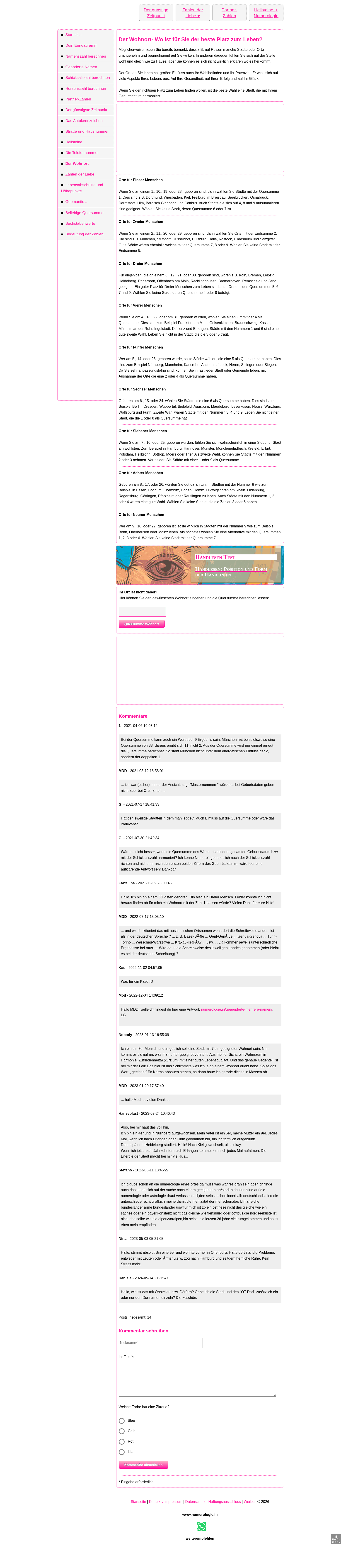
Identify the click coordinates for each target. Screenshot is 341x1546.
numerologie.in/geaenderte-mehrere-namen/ (236, 1009)
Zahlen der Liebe (77, 175)
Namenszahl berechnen (83, 57)
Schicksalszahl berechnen (85, 78)
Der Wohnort (75, 164)
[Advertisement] (86, 326)
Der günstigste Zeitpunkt (84, 110)
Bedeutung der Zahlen (82, 235)
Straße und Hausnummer (85, 132)
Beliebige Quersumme (82, 213)
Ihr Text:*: (126, 1357)
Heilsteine (71, 143)
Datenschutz (195, 1502)
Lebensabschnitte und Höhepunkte (82, 188)
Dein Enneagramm (79, 46)
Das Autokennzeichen (82, 121)
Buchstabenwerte (78, 224)
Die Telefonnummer (80, 153)
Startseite (71, 35)
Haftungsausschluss (224, 1502)
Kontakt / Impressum (165, 1502)
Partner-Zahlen (76, 100)
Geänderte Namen (79, 68)
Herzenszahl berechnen (83, 89)
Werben (250, 1502)
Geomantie (75, 202)
